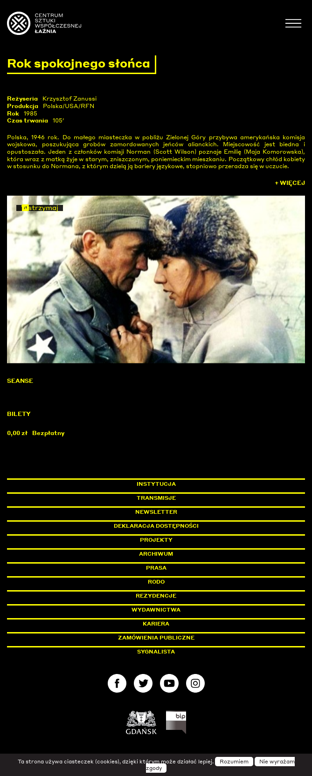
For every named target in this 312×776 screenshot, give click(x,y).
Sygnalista (156, 651)
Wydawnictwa (156, 609)
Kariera (156, 623)
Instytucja (156, 484)
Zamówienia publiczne (177, 637)
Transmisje (196, 498)
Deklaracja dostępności (156, 526)
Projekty (156, 540)
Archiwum (156, 554)
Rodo (156, 582)
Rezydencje (156, 595)
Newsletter (156, 512)
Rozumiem (234, 761)
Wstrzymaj (39, 208)
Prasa (156, 568)
